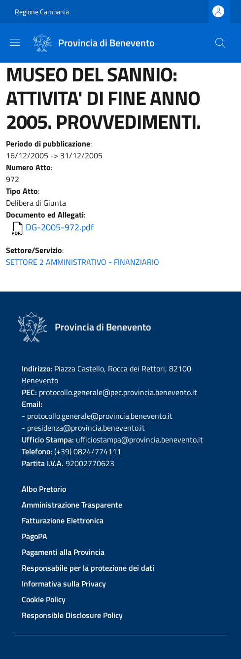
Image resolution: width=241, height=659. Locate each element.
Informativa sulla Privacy (64, 583)
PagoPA (34, 536)
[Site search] (220, 43)
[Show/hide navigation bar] (15, 42)
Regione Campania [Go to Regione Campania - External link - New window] (42, 11)
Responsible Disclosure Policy (72, 615)
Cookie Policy (44, 599)
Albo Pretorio (44, 489)
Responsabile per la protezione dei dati (88, 568)
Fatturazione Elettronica (62, 520)
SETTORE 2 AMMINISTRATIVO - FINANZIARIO (82, 262)
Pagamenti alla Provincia (63, 552)
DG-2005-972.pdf (60, 227)
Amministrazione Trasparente (72, 505)
